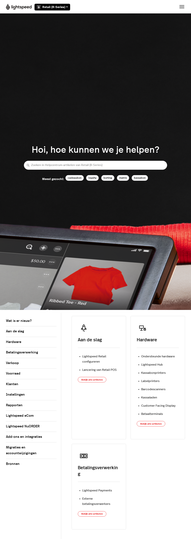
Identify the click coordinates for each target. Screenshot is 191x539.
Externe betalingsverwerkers (96, 501)
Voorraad (13, 373)
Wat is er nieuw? (19, 321)
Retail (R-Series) (52, 7)
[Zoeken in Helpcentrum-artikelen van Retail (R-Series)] (95, 165)
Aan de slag (90, 340)
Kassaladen (149, 397)
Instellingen (15, 394)
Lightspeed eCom (20, 415)
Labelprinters (150, 381)
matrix (123, 177)
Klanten (12, 384)
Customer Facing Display (158, 405)
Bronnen (13, 464)
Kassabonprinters (153, 372)
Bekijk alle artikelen (92, 380)
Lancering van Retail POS (99, 369)
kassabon (140, 177)
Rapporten (14, 405)
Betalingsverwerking (22, 352)
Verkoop (12, 363)
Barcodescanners (153, 389)
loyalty (92, 177)
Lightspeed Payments (97, 490)
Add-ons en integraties (24, 437)
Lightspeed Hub (152, 364)
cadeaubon (75, 177)
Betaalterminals (152, 413)
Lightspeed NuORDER (23, 426)
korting (108, 177)
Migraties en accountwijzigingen (21, 450)
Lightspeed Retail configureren (94, 359)
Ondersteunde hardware (158, 356)
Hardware (147, 340)
